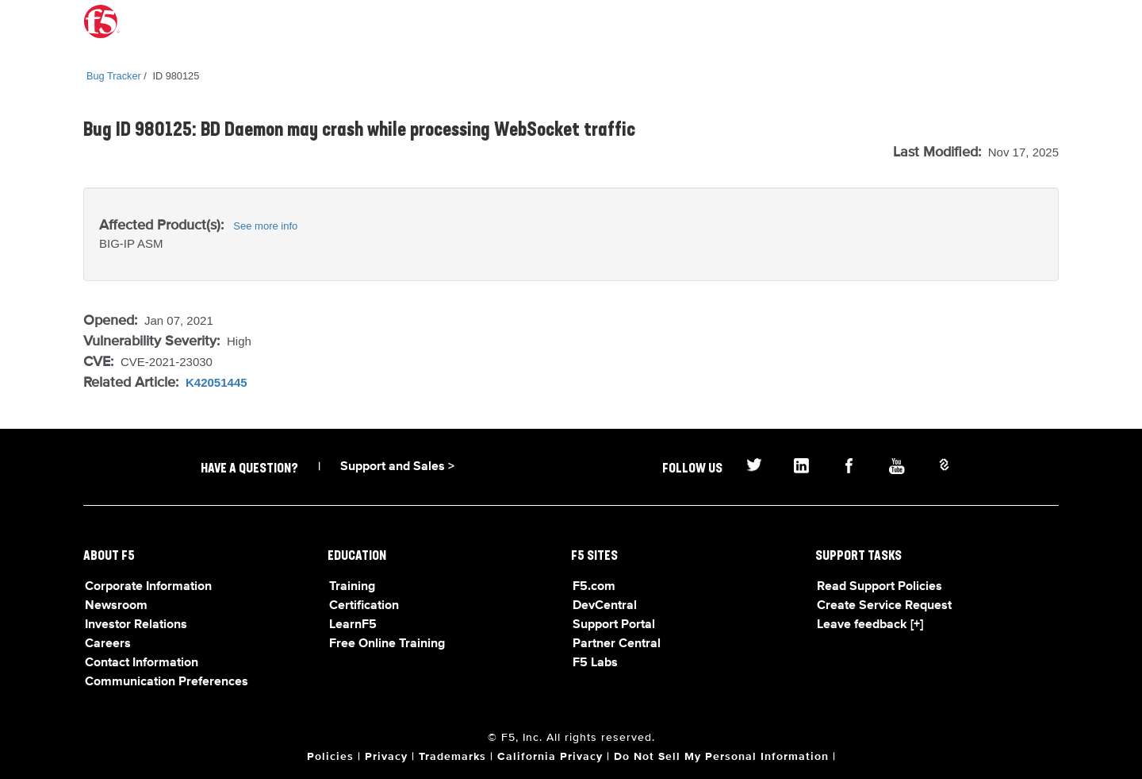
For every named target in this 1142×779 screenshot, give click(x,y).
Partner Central (617, 644)
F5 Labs (595, 663)
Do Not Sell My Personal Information (721, 756)
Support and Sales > (397, 467)
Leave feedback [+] (870, 625)
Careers (108, 644)
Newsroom (116, 606)
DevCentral (605, 606)
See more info (265, 226)
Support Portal (614, 625)
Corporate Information (148, 586)
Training (352, 586)
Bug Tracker (113, 76)
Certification (364, 606)
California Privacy (550, 756)
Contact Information (141, 663)
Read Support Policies (879, 586)
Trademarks (452, 756)
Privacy (386, 756)
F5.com (594, 586)
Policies (330, 756)
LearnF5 (353, 625)
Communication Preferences (166, 682)
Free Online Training (387, 644)
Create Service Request (884, 606)
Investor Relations (136, 625)
